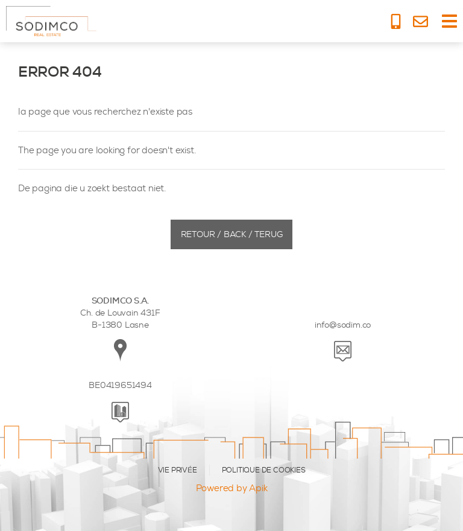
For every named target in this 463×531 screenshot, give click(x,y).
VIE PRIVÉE (177, 470)
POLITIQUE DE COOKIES (264, 470)
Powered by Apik (232, 488)
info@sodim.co (343, 325)
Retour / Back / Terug (232, 234)
